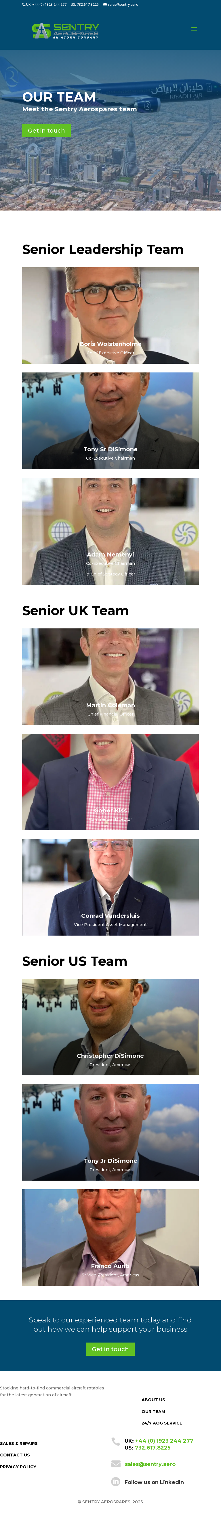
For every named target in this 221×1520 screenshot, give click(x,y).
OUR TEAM (153, 1411)
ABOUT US (153, 1399)
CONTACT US (15, 1455)
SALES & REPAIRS (19, 1443)
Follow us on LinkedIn (154, 1482)
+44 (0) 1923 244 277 (164, 1441)
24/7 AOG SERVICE (162, 1423)
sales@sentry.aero (150, 1464)
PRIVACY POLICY (18, 1466)
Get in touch (46, 130)
